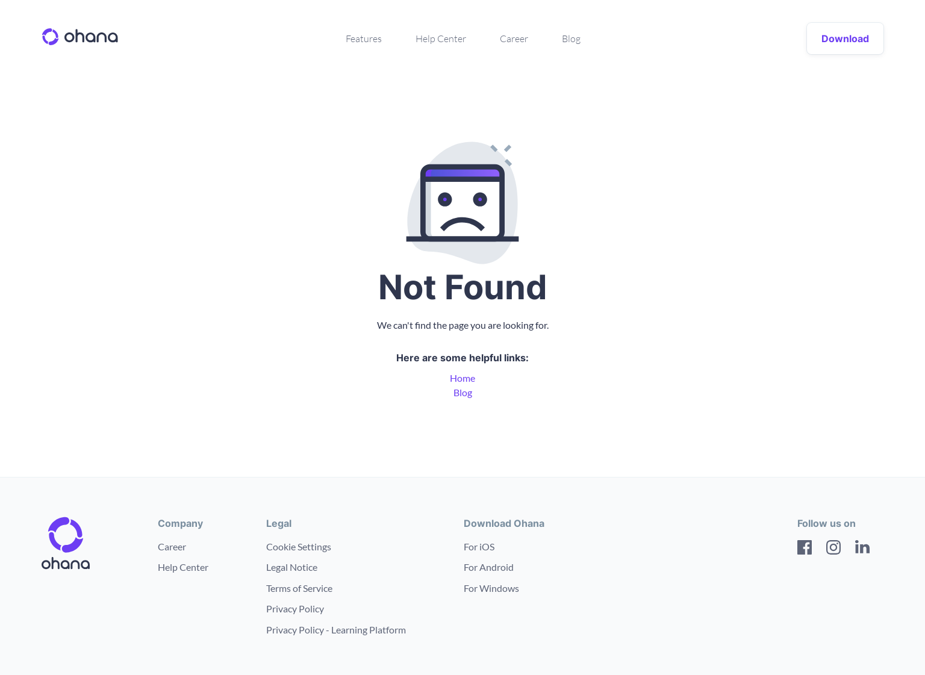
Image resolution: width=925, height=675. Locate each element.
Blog (571, 39)
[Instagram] (833, 549)
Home (462, 378)
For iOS (479, 546)
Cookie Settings (298, 546)
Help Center (441, 39)
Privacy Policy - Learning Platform (336, 629)
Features (364, 39)
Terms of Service (299, 588)
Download (845, 39)
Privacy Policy (295, 608)
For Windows (491, 588)
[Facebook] (804, 549)
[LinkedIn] (862, 549)
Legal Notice (291, 567)
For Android (489, 567)
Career (514, 39)
